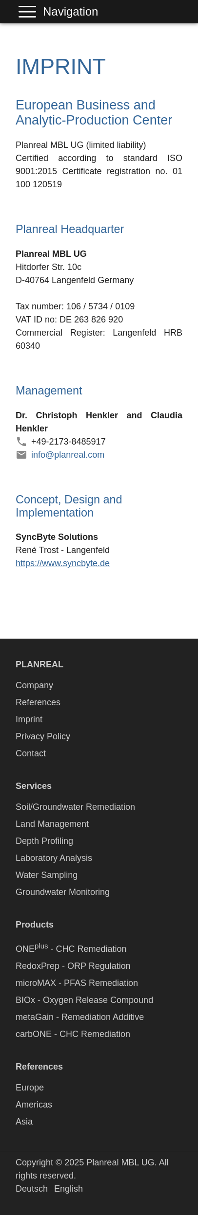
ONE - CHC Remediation (71, 948)
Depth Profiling (44, 841)
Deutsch (32, 1189)
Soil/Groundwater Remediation (75, 807)
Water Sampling (47, 875)
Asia (24, 1121)
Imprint (29, 719)
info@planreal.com (67, 455)
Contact (31, 753)
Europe (30, 1087)
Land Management (52, 824)
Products (35, 924)
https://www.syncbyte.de (63, 563)
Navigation (29, 11)
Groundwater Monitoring (63, 892)
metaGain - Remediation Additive (80, 1017)
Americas (34, 1104)
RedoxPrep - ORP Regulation (73, 966)
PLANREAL (39, 664)
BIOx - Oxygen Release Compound (84, 1000)
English (68, 1189)
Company (34, 685)
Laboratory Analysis (54, 858)
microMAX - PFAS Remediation (77, 983)
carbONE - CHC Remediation (73, 1034)
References (38, 702)
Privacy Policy (43, 736)
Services (34, 786)
